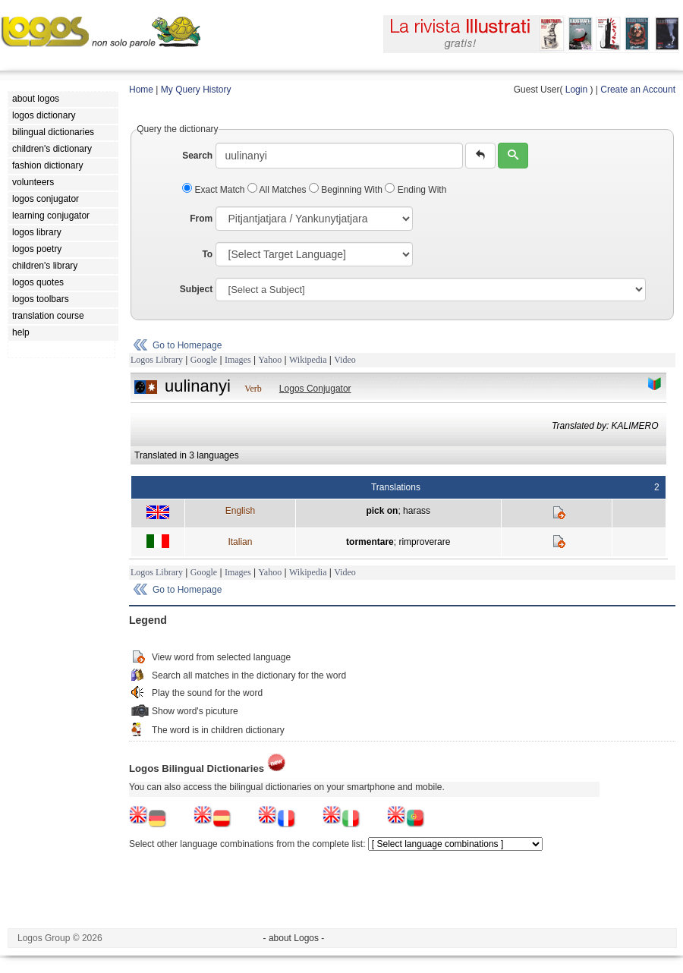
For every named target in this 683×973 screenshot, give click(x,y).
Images (238, 359)
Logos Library (157, 359)
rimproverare (424, 542)
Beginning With (347, 189)
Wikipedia (308, 359)
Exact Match (214, 189)
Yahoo (270, 359)
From (201, 218)
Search (197, 155)
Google (203, 359)
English (240, 510)
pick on (382, 510)
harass (416, 510)
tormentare (370, 542)
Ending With (415, 189)
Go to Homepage (187, 345)
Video (345, 359)
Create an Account (637, 89)
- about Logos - (294, 938)
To (207, 254)
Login (576, 89)
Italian (240, 542)
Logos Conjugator (315, 388)
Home (141, 89)
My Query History (196, 89)
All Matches (278, 189)
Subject (196, 289)
